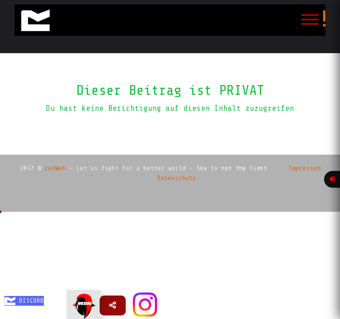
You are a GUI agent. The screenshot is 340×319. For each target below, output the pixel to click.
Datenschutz (176, 178)
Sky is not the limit (232, 168)
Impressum (305, 168)
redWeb (55, 168)
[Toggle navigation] (309, 20)
